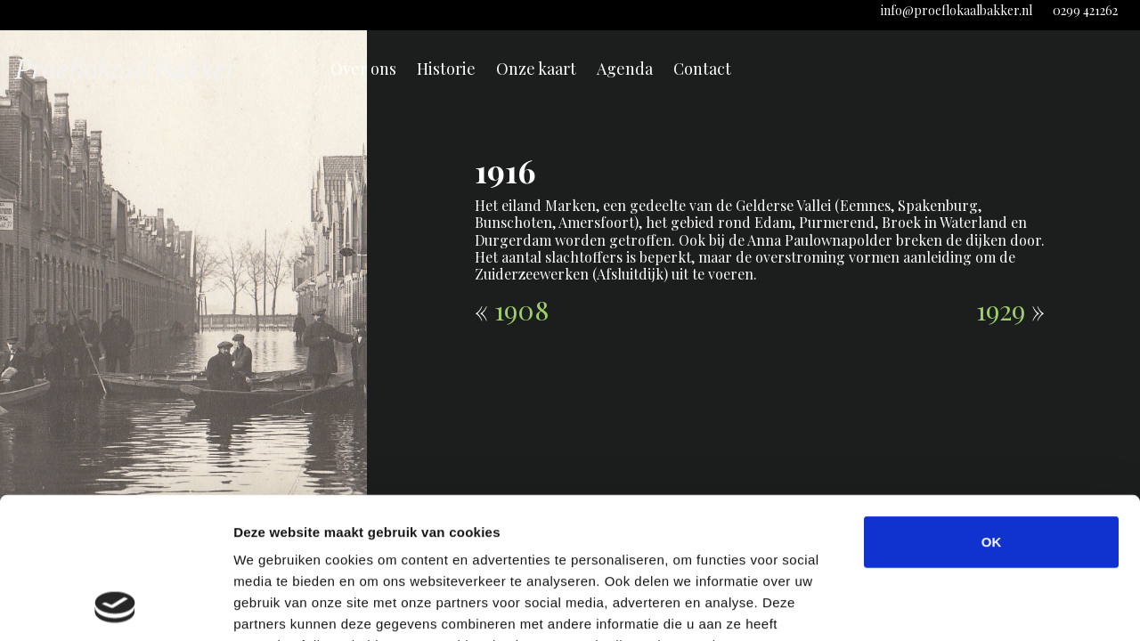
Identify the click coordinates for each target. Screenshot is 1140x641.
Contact (702, 68)
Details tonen (962, 605)
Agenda (625, 68)
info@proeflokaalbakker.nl (956, 10)
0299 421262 (1085, 10)
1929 (1000, 310)
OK (991, 409)
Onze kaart (536, 68)
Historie (446, 68)
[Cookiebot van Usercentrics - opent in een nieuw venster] (115, 606)
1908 (521, 310)
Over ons (363, 68)
